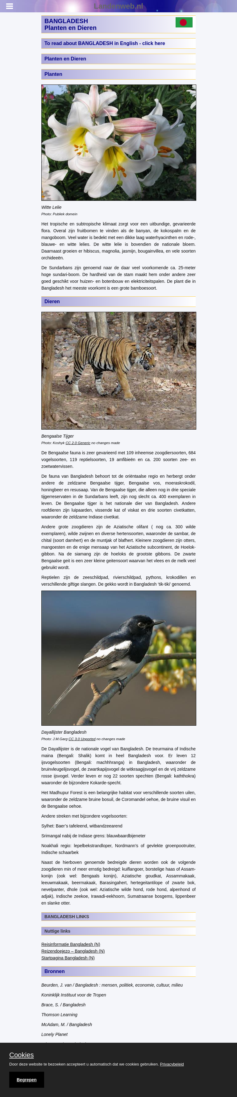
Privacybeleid (172, 1064)
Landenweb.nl (118, 6)
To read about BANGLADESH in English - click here (104, 43)
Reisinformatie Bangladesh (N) (70, 944)
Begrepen (27, 1079)
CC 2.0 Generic (77, 443)
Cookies (21, 1055)
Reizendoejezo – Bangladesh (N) (73, 951)
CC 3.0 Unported (82, 739)
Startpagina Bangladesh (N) (68, 957)
